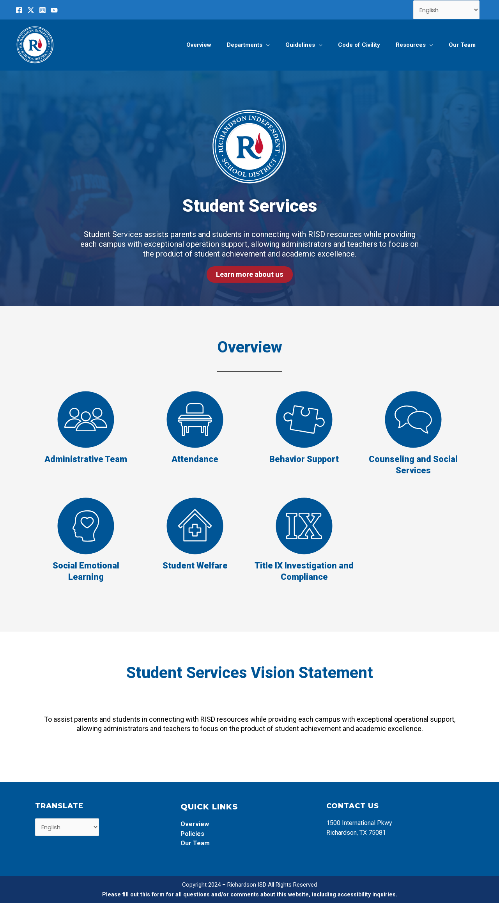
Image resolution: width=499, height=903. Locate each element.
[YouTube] (54, 10)
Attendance (195, 459)
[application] (283, 44)
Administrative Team (85, 459)
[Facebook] (19, 10)
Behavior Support (304, 459)
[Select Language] (446, 9)
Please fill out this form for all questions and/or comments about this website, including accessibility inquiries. (249, 894)
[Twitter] (30, 10)
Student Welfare (195, 565)
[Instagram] (42, 10)
